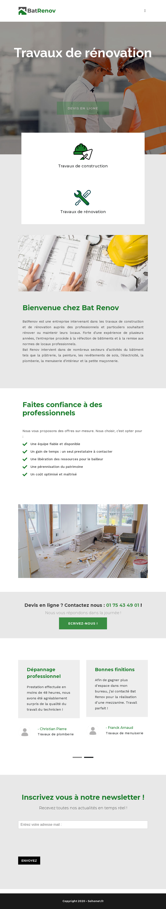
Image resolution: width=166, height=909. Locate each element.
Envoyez (29, 860)
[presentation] (51, 849)
